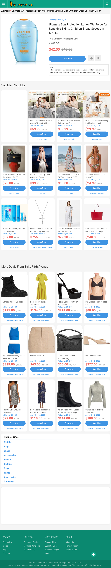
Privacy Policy (72, 546)
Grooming (9, 481)
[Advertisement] (14, 116)
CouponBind (54, 565)
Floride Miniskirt (37, 356)
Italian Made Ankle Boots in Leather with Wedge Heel (68, 412)
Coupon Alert (50, 542)
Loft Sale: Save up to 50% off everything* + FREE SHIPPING (69, 177)
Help (47, 553)
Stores (5, 546)
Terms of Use (71, 549)
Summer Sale (29, 549)
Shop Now (65, 58)
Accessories (10, 455)
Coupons (6, 553)
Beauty (7, 459)
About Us (70, 542)
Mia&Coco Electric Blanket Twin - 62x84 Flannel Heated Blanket (69, 123)
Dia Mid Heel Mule (93, 356)
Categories (7, 542)
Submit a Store (51, 546)
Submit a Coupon (52, 549)
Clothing (8, 442)
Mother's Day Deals (32, 546)
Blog (4, 549)
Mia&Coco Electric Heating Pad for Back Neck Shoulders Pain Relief (96, 123)
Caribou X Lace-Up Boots (13, 302)
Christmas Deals (31, 542)
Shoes (7, 450)
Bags (6, 446)
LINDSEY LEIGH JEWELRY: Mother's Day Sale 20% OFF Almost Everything (41, 231)
